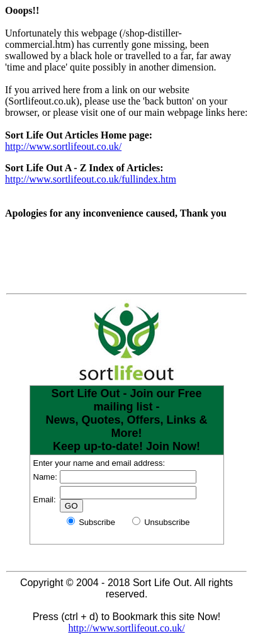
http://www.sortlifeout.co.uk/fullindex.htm (90, 179)
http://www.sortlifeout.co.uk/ (63, 146)
